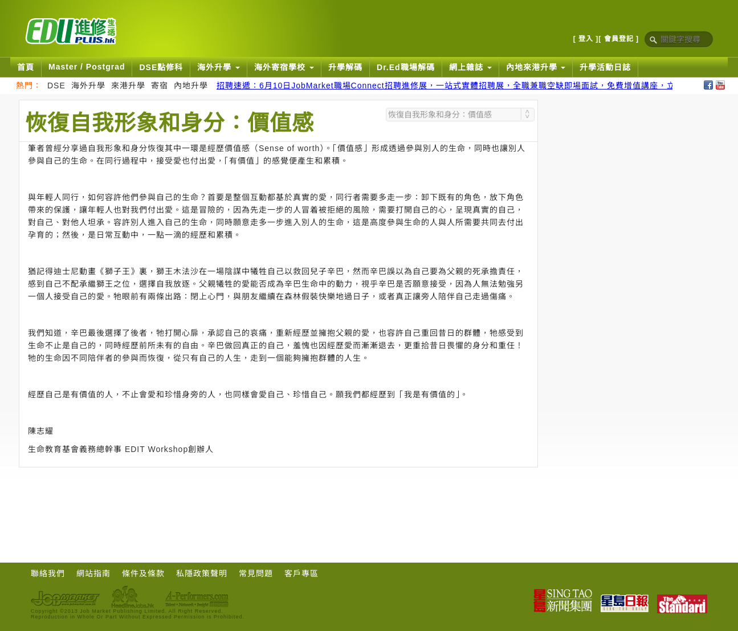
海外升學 (88, 85)
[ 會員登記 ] (618, 39)
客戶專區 (301, 573)
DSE (56, 85)
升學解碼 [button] (345, 67)
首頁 (25, 67)
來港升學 (128, 85)
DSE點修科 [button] (161, 67)
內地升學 (191, 85)
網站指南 (93, 573)
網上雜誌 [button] (470, 67)
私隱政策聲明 (201, 573)
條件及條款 (143, 573)
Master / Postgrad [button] (86, 66)
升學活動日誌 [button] (605, 67)
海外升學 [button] (218, 67)
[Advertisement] (278, 498)
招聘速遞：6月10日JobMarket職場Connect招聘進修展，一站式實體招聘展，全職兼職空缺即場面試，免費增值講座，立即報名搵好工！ (476, 85)
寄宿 (159, 85)
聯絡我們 (48, 573)
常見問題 (256, 573)
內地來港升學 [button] (536, 67)
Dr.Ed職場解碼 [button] (406, 67)
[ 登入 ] (586, 39)
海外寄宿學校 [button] (284, 67)
